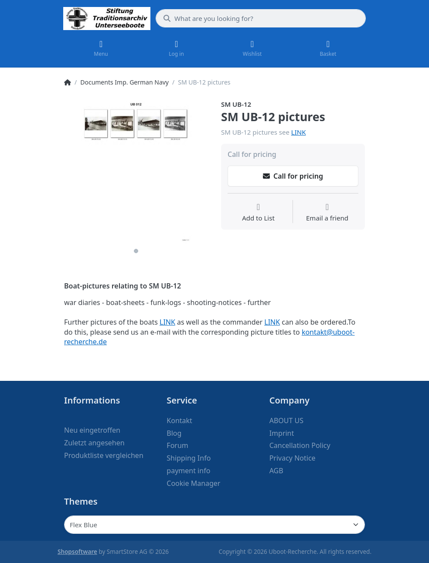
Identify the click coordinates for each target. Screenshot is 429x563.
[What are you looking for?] (261, 18)
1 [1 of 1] (136, 251)
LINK (298, 132)
